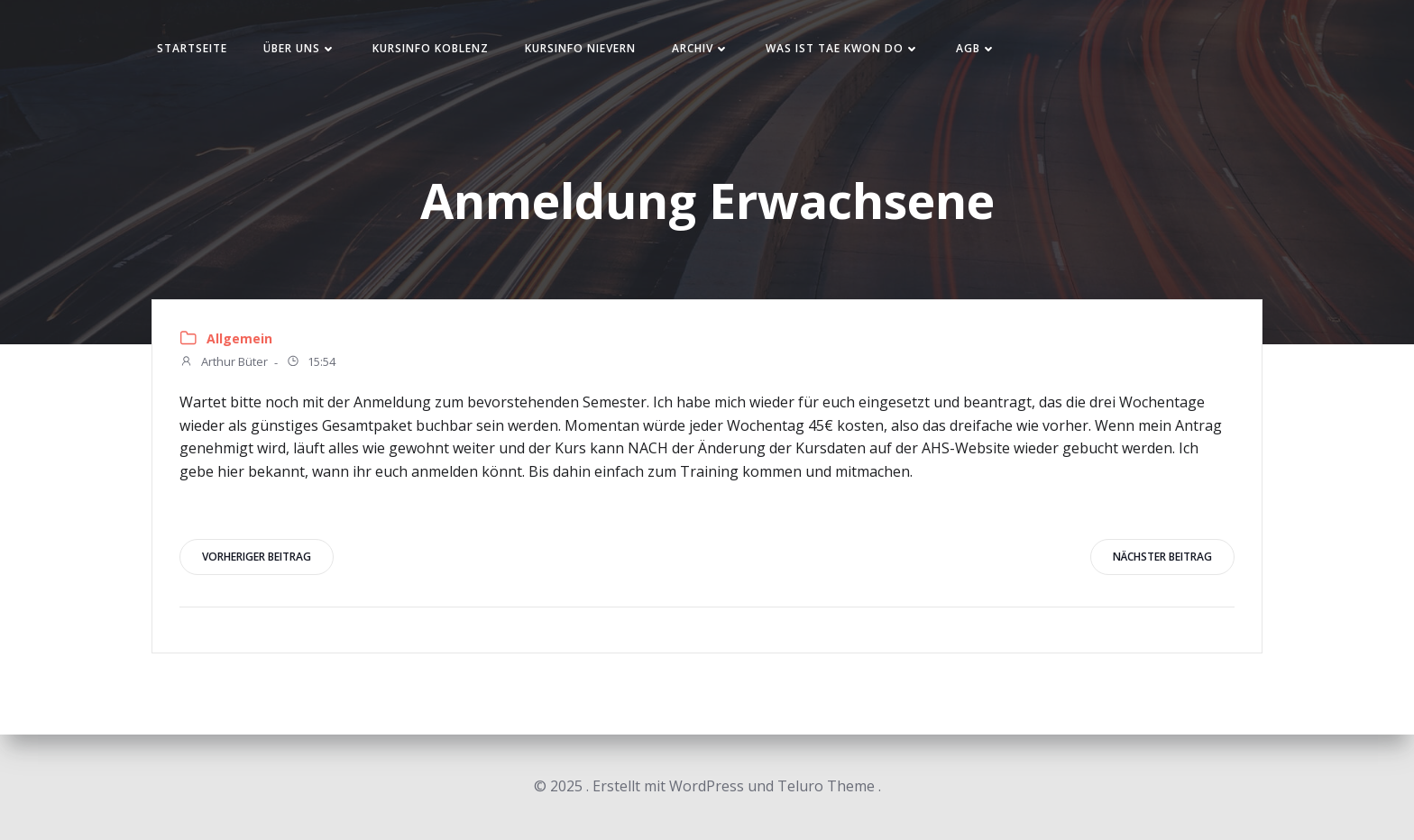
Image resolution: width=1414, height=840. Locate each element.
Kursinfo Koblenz (430, 48)
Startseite (192, 48)
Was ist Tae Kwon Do (843, 48)
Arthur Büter (223, 363)
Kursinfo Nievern (580, 48)
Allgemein (239, 338)
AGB (976, 48)
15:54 (310, 363)
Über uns (299, 48)
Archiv (701, 48)
